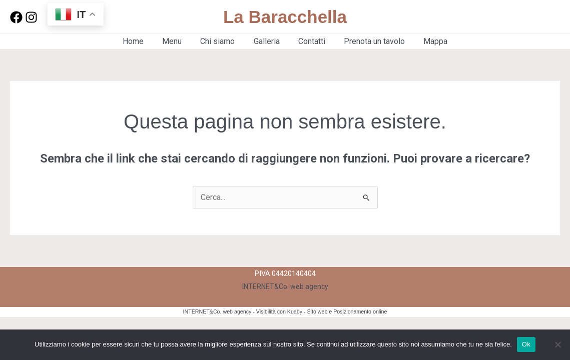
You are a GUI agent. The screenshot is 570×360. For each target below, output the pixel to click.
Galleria (267, 41)
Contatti (309, 41)
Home (141, 41)
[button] (527, 17)
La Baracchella (285, 16)
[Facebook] (16, 17)
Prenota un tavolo (369, 41)
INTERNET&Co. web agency (285, 286)
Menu (177, 41)
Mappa (428, 41)
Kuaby (294, 311)
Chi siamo (220, 41)
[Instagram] (31, 17)
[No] (557, 345)
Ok (526, 344)
